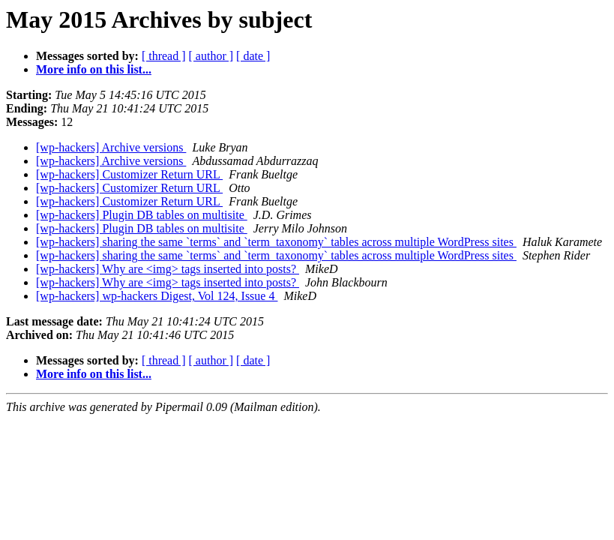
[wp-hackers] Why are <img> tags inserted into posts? (167, 268)
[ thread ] (164, 56)
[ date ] (253, 56)
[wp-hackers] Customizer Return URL (129, 174)
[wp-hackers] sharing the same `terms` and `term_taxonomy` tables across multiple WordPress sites (276, 242)
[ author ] (211, 56)
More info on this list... (93, 69)
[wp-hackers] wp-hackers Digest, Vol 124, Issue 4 (156, 296)
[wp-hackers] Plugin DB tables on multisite (141, 214)
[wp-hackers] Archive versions (111, 147)
